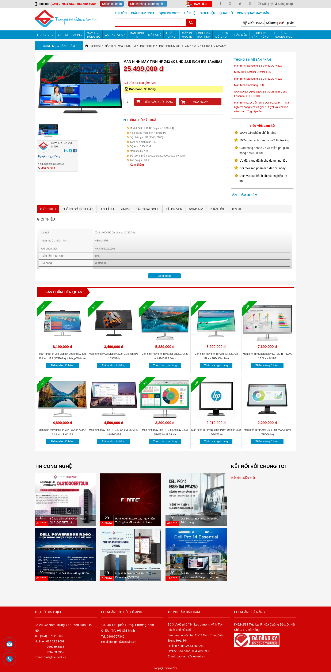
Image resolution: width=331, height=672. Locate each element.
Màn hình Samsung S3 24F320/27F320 (258, 65)
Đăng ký (265, 3)
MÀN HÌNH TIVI (137, 35)
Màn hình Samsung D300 (249, 85)
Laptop (63, 34)
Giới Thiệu (207, 13)
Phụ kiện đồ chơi (221, 35)
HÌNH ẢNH (107, 209)
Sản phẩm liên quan (63, 292)
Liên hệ (189, 13)
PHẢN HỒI (217, 209)
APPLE (78, 34)
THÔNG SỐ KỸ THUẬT (77, 209)
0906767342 (48, 167)
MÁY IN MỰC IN (187, 35)
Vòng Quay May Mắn (253, 13)
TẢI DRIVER (174, 209)
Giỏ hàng (256, 23)
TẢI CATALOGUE (147, 209)
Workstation (115, 34)
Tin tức (121, 13)
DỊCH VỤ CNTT (169, 13)
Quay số (226, 13)
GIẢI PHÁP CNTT (142, 13)
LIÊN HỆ (236, 209)
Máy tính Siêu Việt (243, 477)
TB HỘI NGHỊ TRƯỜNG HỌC (283, 35)
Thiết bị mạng (172, 35)
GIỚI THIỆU (48, 209)
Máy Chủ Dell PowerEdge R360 (69, 573)
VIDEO (125, 208)
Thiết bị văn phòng (260, 35)
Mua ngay (200, 102)
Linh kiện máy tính (204, 35)
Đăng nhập (284, 3)
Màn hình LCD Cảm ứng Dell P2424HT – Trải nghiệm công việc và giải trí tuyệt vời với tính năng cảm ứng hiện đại (261, 107)
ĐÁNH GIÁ (196, 208)
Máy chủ (154, 34)
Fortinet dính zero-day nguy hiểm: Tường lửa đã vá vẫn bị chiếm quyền (135, 522)
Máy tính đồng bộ (94, 35)
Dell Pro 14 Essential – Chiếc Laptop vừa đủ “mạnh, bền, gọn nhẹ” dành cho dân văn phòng (200, 577)
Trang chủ (45, 34)
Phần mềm (240, 34)
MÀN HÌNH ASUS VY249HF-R (252, 72)
